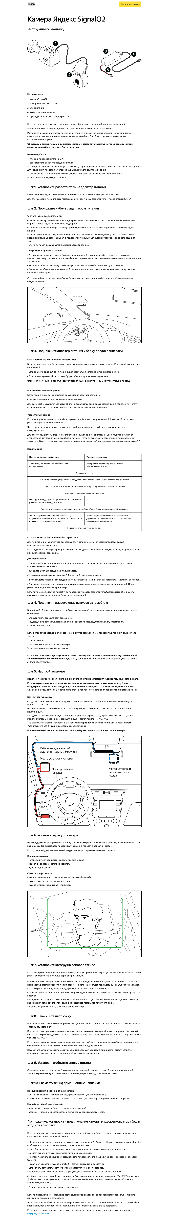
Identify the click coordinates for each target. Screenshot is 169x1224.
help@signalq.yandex (38, 1213)
